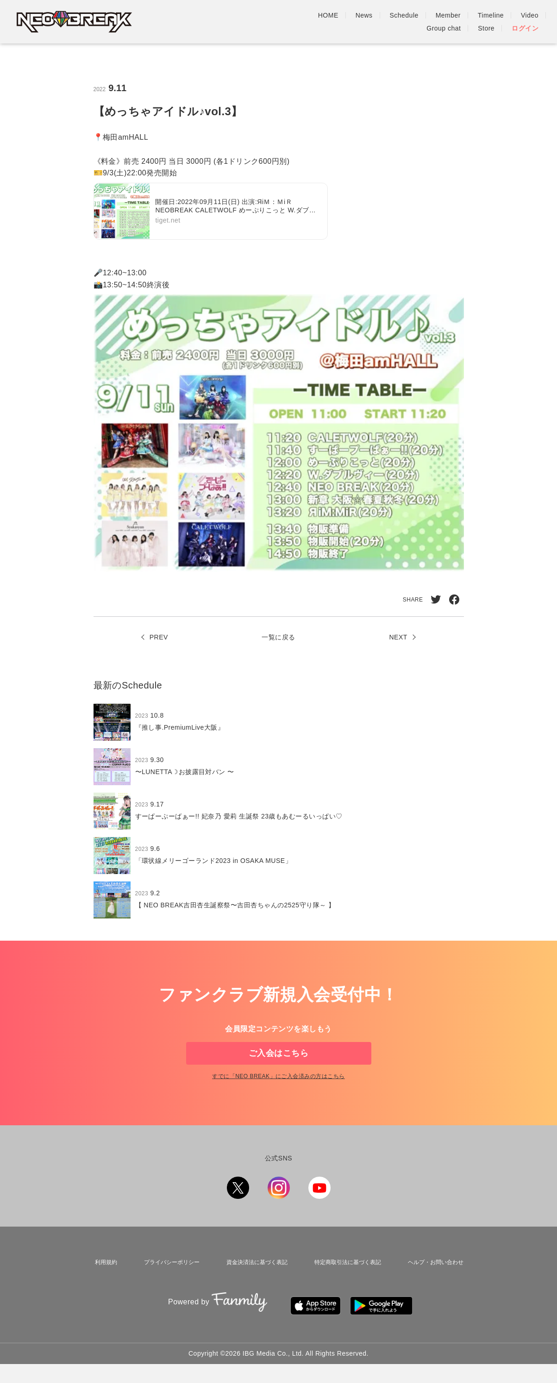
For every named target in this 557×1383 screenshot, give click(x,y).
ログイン (525, 21)
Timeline (362, 21)
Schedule (275, 21)
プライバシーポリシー (166, 1290)
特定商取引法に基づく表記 (346, 1290)
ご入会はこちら (278, 1068)
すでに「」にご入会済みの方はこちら (278, 1106)
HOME (199, 21)
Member (319, 21)
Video (400, 21)
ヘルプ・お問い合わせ (435, 1290)
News (235, 21)
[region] (279, 818)
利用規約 (102, 1290)
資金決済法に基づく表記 (252, 1290)
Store (486, 21)
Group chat (443, 21)
